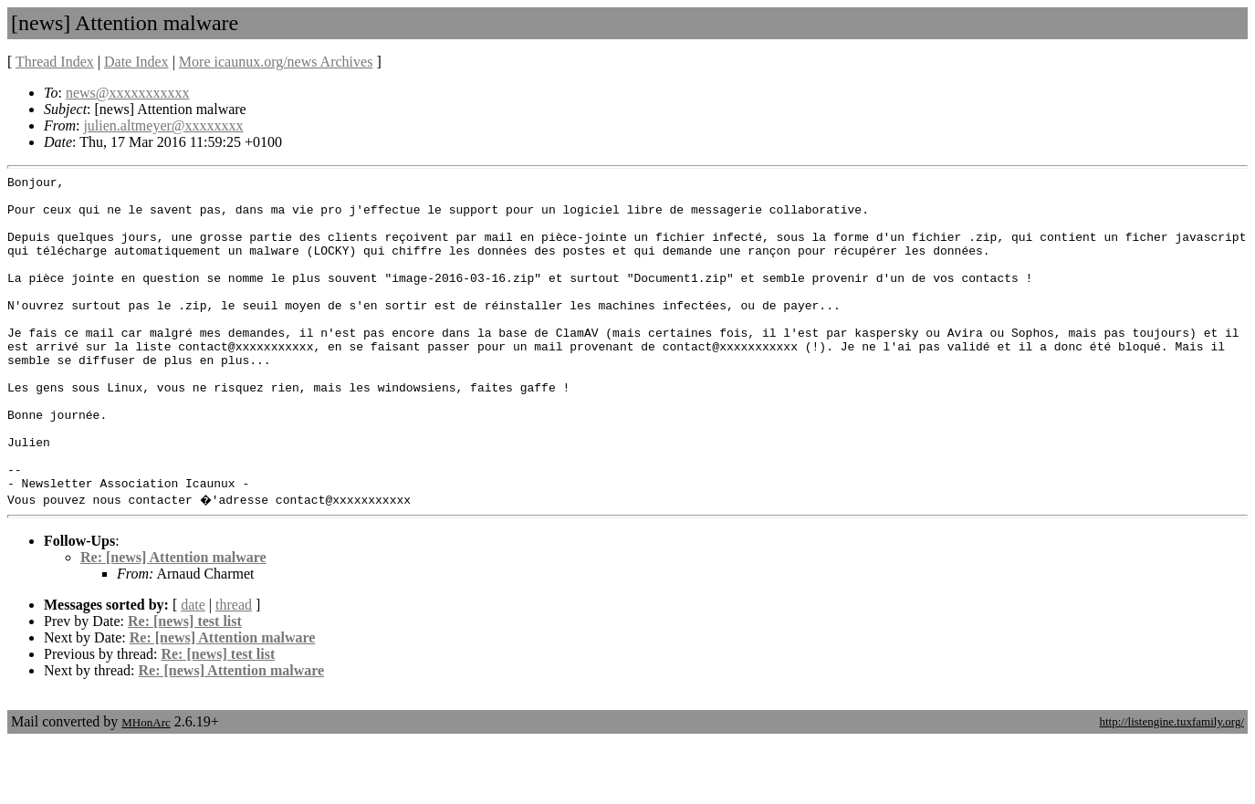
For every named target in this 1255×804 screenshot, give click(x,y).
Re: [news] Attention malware (173, 620)
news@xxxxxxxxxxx (128, 92)
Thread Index (55, 61)
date (193, 667)
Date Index (136, 61)
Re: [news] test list (185, 684)
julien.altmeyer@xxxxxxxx (163, 125)
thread (233, 667)
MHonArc (145, 785)
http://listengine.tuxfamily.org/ (1171, 784)
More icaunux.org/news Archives (276, 61)
